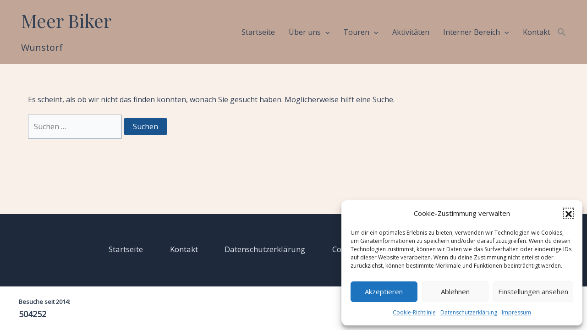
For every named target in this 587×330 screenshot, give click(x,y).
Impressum (516, 312)
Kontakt (536, 32)
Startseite (258, 32)
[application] (325, 32)
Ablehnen (455, 291)
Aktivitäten (410, 32)
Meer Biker (66, 20)
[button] (568, 213)
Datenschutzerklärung (468, 312)
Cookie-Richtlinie (414, 312)
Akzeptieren (384, 291)
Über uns (309, 32)
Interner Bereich (476, 32)
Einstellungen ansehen (533, 291)
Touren (361, 32)
